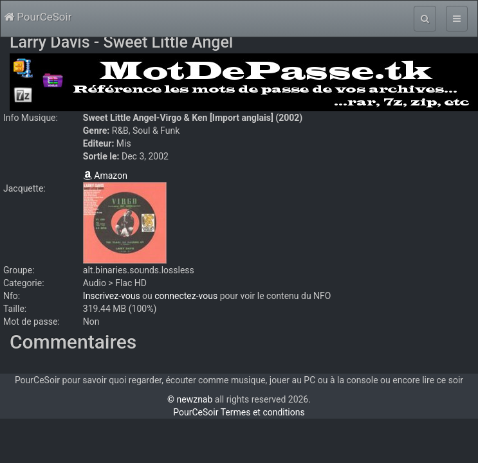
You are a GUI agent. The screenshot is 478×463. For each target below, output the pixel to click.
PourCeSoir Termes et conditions (238, 412)
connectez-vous (185, 296)
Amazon (105, 175)
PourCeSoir (37, 16)
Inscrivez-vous (111, 296)
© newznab (189, 399)
